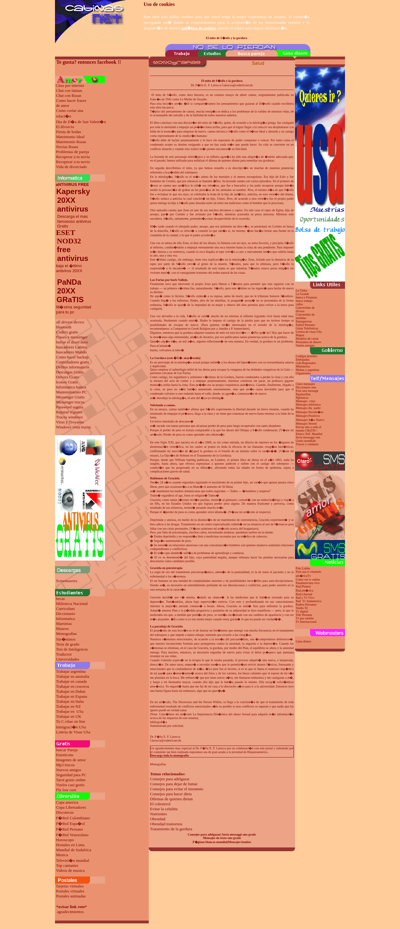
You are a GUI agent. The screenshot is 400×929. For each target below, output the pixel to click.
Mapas (300, 335)
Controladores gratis (72, 362)
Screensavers (66, 580)
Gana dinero (303, 641)
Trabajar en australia (72, 676)
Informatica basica (71, 387)
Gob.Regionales (306, 363)
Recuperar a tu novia (73, 156)
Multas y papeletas (307, 370)
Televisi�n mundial (72, 860)
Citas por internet (70, 85)
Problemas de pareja (72, 151)
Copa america (67, 802)
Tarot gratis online (71, 779)
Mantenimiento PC (71, 392)
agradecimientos (70, 911)
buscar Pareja (67, 749)
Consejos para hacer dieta (171, 794)
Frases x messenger (72, 337)
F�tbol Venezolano (72, 834)
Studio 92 (302, 608)
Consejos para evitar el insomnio (176, 789)
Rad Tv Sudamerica (309, 601)
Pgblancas (302, 397)
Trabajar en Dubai (70, 691)
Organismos (303, 373)
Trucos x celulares (307, 444)
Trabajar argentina (71, 671)
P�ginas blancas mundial (210, 842)
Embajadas (303, 359)
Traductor (64, 654)
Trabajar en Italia (70, 701)
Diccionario (65, 613)
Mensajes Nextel (306, 423)
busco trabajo (304, 300)
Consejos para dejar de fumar (174, 784)
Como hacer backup (72, 357)
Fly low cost (66, 789)
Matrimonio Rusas (71, 141)
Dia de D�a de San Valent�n (81, 121)
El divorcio (65, 126)
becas (60, 598)
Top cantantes (67, 865)
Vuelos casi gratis (70, 784)
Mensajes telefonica (308, 404)
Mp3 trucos (65, 764)
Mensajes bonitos (239, 842)
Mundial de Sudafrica (73, 849)
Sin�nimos (65, 639)
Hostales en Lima (70, 844)
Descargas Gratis (69, 372)
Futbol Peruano (305, 325)
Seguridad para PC (71, 774)
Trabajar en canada (71, 681)
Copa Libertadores (71, 807)
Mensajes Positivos (308, 415)
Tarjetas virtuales (70, 886)
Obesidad (157, 819)
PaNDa (69, 282)
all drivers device (70, 322)
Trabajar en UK (68, 716)
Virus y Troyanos (70, 422)
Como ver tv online (308, 579)
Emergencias (304, 321)
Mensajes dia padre (308, 408)
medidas (300, 318)
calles (299, 304)
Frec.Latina (303, 568)
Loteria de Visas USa (73, 732)
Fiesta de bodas (68, 131)
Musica (62, 854)
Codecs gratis (67, 332)
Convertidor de (305, 314)
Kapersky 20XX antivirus (72, 200)
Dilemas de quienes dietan (171, 799)
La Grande (302, 294)
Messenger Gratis (70, 397)
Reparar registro (69, 412)
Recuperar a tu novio (73, 161)
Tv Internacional (306, 621)
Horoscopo (65, 839)
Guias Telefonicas (306, 328)
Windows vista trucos (73, 427)
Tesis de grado (67, 644)
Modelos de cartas (307, 338)
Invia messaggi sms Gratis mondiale (307, 439)
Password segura (69, 407)
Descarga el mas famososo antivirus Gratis (73, 221)
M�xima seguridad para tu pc (73, 309)
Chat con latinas (69, 90)
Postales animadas (71, 896)
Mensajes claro (306, 401)
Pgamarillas (303, 394)
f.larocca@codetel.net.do (165, 740)
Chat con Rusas (68, 95)
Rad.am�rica (304, 590)
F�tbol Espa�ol (70, 823)
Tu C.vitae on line (70, 721)
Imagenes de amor (71, 759)
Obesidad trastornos (166, 824)
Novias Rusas (67, 146)
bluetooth (63, 327)
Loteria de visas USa (309, 331)
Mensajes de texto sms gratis (222, 838)
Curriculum (65, 608)
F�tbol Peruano (69, 829)
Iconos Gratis (67, 382)
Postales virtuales (70, 891)
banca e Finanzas (306, 297)
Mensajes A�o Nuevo (310, 420)
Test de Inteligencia (72, 649)
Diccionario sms (306, 387)
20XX (65, 291)
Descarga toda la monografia (169, 755)
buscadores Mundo (71, 352)
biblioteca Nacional (72, 603)
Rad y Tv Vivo (305, 597)
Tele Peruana (304, 615)
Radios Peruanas (306, 604)
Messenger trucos (70, 402)
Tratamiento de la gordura (171, 829)
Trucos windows (69, 417)
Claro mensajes (306, 384)
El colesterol (160, 804)
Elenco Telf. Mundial (309, 434)
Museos (62, 628)
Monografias (66, 633)
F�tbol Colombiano (73, 818)
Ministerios (303, 366)
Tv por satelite (305, 618)
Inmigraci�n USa (71, 727)
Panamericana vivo (308, 583)
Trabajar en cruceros (72, 686)
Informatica (65, 618)
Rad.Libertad (304, 594)
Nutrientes (158, 814)
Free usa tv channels (308, 571)
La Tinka (301, 290)
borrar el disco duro (72, 342)
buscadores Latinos (71, 347)
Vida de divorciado (71, 166)
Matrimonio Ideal (70, 136)
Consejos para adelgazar (169, 779)
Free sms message (307, 390)
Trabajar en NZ (68, 706)
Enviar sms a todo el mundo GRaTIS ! (308, 428)
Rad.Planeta (303, 586)
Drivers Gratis (67, 377)
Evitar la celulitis (164, 809)
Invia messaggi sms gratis (239, 834)
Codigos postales (306, 356)
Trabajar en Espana (71, 696)
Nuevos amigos (68, 769)
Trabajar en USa (69, 711)
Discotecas (64, 812)
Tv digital (302, 611)
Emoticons (64, 754)
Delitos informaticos (72, 367)
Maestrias (64, 623)
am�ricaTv (303, 575)
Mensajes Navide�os (309, 412)
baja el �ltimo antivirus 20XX (68, 268)
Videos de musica (70, 870)
